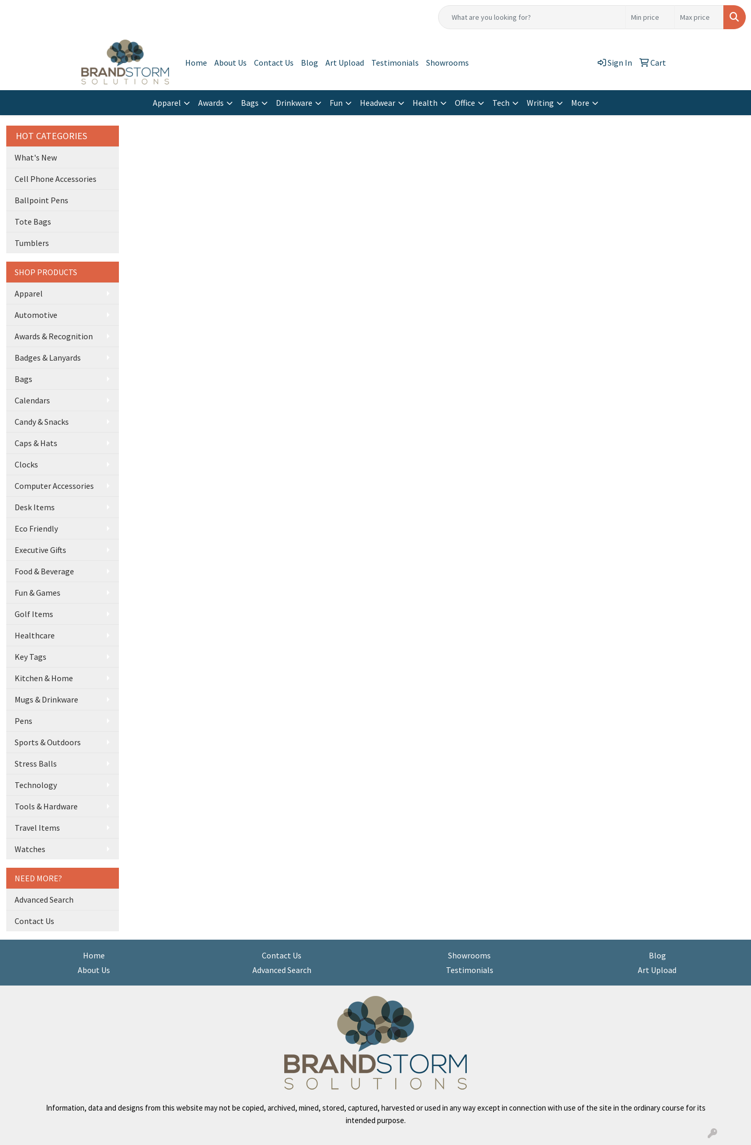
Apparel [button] (167, 102)
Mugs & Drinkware (46, 699)
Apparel (29, 293)
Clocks (26, 464)
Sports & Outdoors (48, 742)
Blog (309, 62)
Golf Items (34, 614)
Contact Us (274, 62)
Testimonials (395, 62)
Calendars (32, 400)
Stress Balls (36, 763)
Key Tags (30, 656)
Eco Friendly (36, 528)
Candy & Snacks (42, 421)
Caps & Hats (36, 443)
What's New (36, 157)
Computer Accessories (54, 486)
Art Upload (344, 62)
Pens (23, 721)
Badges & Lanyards (48, 357)
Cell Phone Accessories (55, 179)
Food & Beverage (44, 571)
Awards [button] (211, 102)
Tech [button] (501, 102)
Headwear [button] (377, 102)
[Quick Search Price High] (699, 17)
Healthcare (35, 635)
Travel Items (37, 827)
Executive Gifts (40, 550)
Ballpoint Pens (41, 200)
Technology (36, 785)
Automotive (36, 315)
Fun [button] (336, 102)
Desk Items (35, 507)
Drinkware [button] (294, 102)
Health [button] (425, 102)
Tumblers (32, 243)
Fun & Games (37, 592)
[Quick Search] (532, 17)
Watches (30, 849)
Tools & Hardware (46, 806)
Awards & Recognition (54, 336)
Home (196, 62)
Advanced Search (44, 899)
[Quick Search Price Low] (650, 17)
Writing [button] (540, 102)
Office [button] (465, 102)
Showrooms (447, 62)
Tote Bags (33, 221)
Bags (23, 379)
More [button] (580, 102)
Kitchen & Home (44, 678)
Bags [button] (250, 102)
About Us (230, 62)
